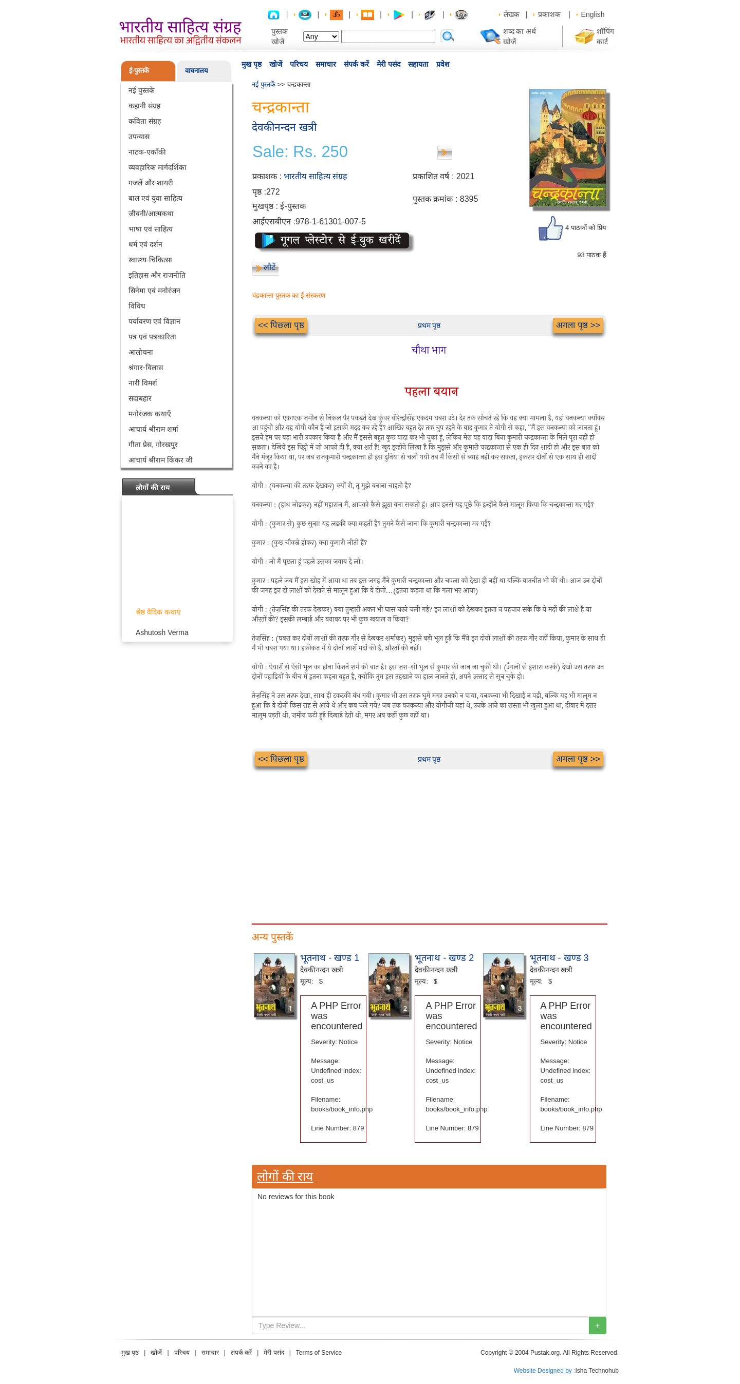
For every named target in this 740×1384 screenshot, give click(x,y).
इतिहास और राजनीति (157, 275)
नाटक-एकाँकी (147, 152)
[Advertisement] (429, 841)
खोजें (275, 64)
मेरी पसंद (388, 64)
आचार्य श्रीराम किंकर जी (160, 460)
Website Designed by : (545, 1370)
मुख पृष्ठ (252, 64)
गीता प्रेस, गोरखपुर (153, 444)
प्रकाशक (549, 14)
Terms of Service (319, 1352)
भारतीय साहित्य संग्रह (315, 176)
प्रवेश (443, 64)
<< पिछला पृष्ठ (281, 325)
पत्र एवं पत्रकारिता (152, 337)
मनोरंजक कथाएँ (149, 414)
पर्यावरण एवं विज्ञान (154, 321)
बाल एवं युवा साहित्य (155, 198)
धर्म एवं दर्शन (145, 244)
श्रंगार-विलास (145, 367)
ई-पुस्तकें (139, 70)
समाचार (326, 64)
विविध (136, 306)
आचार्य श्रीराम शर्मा (153, 429)
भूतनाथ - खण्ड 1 (329, 958)
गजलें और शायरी (150, 183)
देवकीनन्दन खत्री (284, 127)
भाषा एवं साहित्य (150, 229)
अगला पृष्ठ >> (578, 325)
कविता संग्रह (144, 121)
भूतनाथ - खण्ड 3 (559, 958)
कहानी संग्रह (144, 106)
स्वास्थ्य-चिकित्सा (150, 260)
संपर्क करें (356, 64)
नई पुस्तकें (141, 90)
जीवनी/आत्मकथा (151, 213)
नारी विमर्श (142, 383)
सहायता (418, 64)
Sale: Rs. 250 (300, 152)
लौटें (269, 267)
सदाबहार (140, 398)
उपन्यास (139, 136)
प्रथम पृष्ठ (429, 325)
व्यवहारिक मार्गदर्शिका (157, 167)
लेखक (512, 14)
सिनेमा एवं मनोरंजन (154, 290)
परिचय (299, 64)
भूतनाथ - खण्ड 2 (444, 958)
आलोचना (140, 352)
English (593, 14)
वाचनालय (196, 70)
